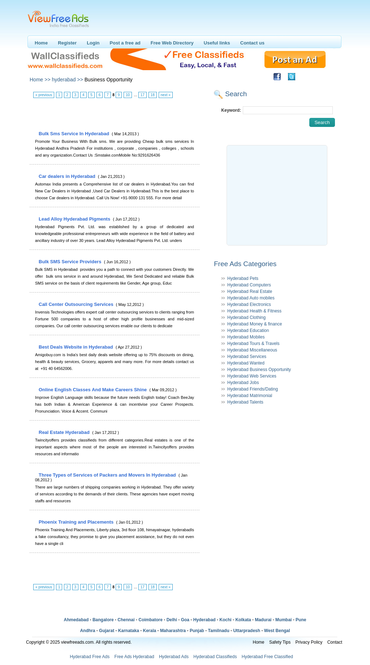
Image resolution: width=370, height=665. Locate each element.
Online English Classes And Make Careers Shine (93, 389)
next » (166, 95)
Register (67, 43)
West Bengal (277, 630)
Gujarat (106, 630)
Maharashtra (173, 630)
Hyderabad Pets (242, 278)
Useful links (217, 43)
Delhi (172, 619)
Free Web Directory (172, 43)
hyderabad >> (67, 79)
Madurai (263, 619)
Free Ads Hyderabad (134, 656)
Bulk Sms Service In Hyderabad (75, 133)
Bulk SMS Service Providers (71, 261)
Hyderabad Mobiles (245, 337)
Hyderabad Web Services (251, 376)
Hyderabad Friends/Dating (252, 389)
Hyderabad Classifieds (215, 656)
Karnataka (128, 630)
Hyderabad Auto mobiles (251, 297)
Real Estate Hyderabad (65, 432)
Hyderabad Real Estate (249, 291)
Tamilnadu (218, 630)
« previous (43, 95)
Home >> (40, 79)
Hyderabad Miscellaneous (252, 350)
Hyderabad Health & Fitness (254, 311)
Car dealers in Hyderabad (67, 176)
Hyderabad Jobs (243, 382)
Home (41, 43)
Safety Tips (280, 642)
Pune (301, 619)
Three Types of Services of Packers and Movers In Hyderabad (108, 475)
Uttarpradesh (246, 630)
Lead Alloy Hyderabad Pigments (75, 219)
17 (143, 95)
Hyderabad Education (248, 330)
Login (93, 43)
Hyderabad (204, 619)
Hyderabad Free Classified (267, 656)
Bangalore (103, 619)
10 (128, 95)
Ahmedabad (76, 619)
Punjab (197, 630)
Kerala (149, 630)
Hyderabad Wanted (245, 363)
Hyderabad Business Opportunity (259, 369)
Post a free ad (125, 43)
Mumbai (283, 619)
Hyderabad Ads (174, 656)
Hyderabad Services (246, 356)
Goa (185, 619)
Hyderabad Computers (249, 284)
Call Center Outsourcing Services (77, 304)
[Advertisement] (114, 114)
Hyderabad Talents (245, 402)
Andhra (87, 630)
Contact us (252, 43)
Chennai (125, 619)
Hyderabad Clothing (246, 317)
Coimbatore (150, 619)
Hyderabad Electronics (249, 304)
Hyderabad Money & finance (254, 324)
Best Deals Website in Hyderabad (76, 347)
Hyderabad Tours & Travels (253, 343)
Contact (334, 642)
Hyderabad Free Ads (89, 656)
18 (153, 95)
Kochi (225, 619)
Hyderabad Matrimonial (249, 395)
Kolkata (243, 619)
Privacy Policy (309, 642)
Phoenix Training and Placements (77, 522)
